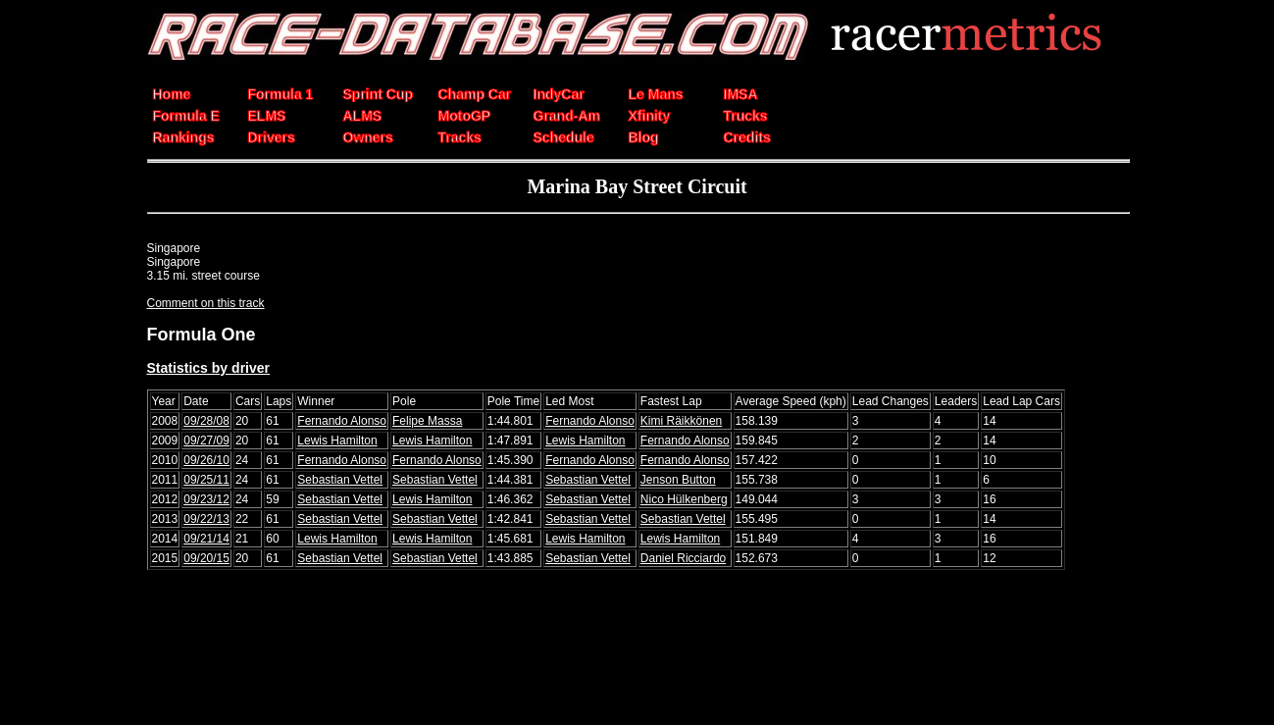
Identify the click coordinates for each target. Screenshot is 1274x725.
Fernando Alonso (341, 421)
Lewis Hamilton (337, 440)
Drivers (271, 137)
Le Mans (656, 94)
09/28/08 (206, 421)
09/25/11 (206, 480)
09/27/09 (206, 440)
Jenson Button (678, 480)
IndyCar (559, 94)
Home (172, 94)
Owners (368, 137)
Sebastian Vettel (339, 480)
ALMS (362, 116)
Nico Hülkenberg (684, 499)
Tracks (460, 137)
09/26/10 (206, 460)
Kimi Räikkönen (681, 421)
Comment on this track (206, 303)
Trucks (746, 116)
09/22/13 (206, 519)
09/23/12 (206, 499)
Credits (747, 137)
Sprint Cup (378, 94)
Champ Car (475, 94)
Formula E (186, 116)
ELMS (267, 116)
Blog (644, 137)
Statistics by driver (209, 368)
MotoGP (464, 116)
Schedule (564, 137)
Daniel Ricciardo (683, 558)
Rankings (184, 137)
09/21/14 (206, 538)
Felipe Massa (427, 421)
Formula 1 (281, 94)
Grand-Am (567, 116)
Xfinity (650, 116)
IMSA (741, 94)
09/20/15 (206, 558)
